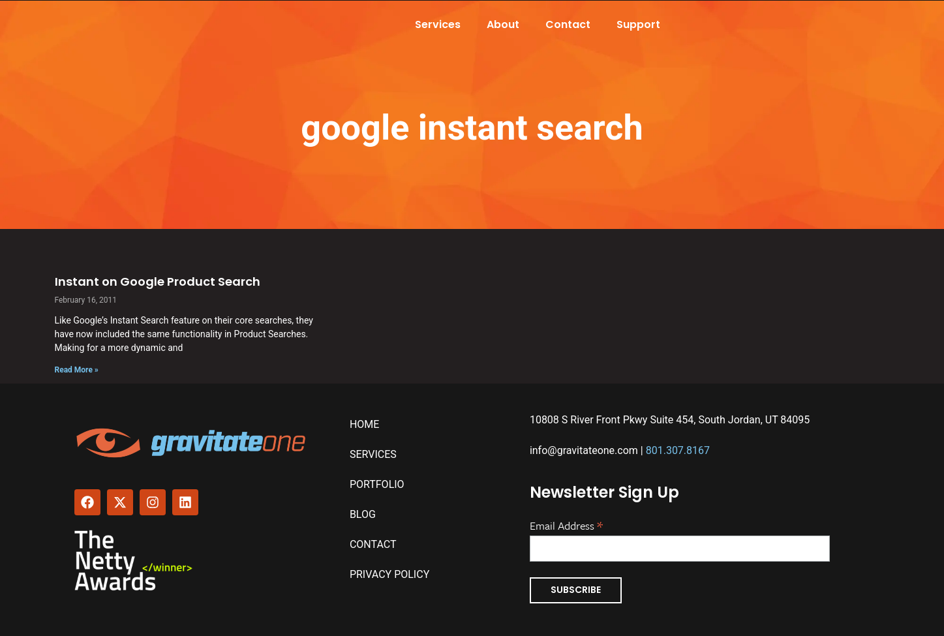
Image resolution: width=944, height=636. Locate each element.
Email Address (566, 524)
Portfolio (377, 484)
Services (438, 24)
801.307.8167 (678, 450)
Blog (363, 514)
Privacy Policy (389, 574)
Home (364, 424)
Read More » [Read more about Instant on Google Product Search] (77, 369)
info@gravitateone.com (584, 450)
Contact (567, 24)
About (503, 24)
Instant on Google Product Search (157, 281)
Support (638, 24)
